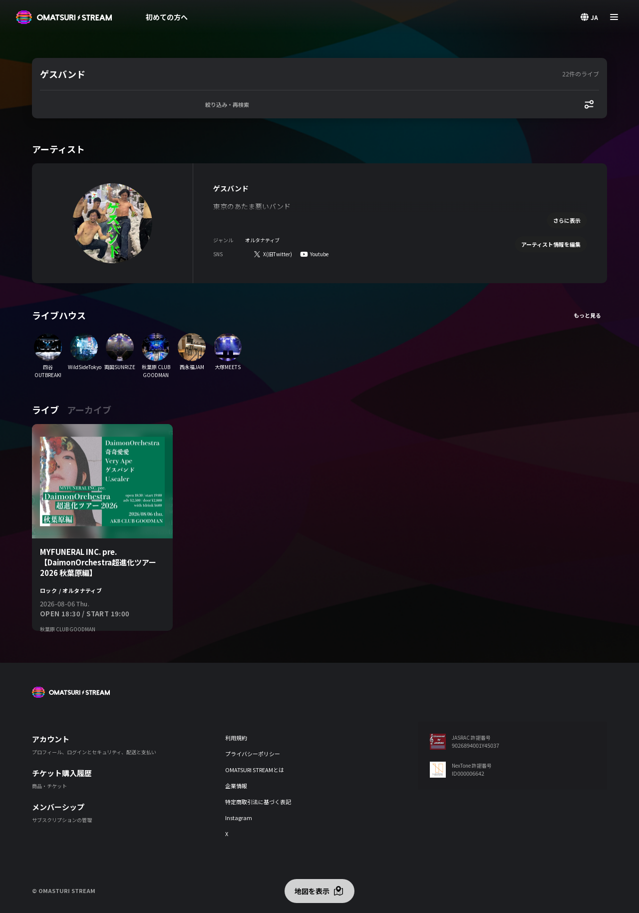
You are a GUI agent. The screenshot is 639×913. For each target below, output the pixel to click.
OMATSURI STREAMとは (254, 770)
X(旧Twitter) (277, 254)
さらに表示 (567, 220)
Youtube (319, 254)
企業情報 (236, 786)
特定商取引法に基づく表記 (258, 802)
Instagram (238, 818)
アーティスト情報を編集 (551, 244)
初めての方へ (167, 17)
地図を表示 (312, 891)
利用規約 (236, 738)
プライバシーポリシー (252, 754)
